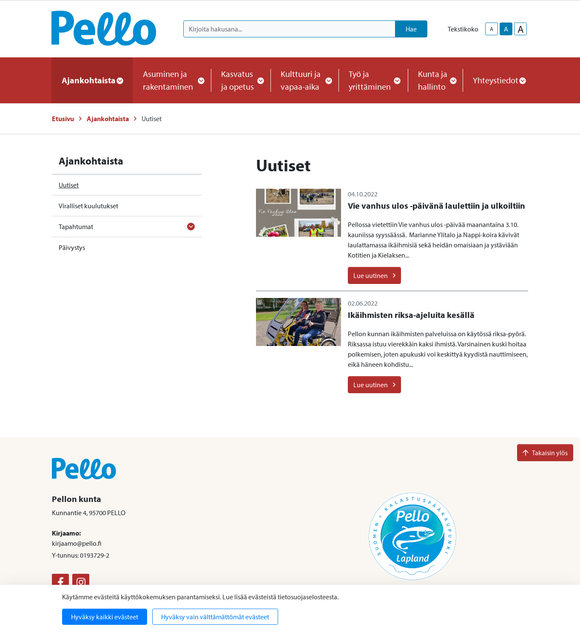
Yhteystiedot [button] (499, 80)
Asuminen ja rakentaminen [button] (172, 80)
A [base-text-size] (506, 29)
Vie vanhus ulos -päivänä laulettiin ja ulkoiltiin (436, 205)
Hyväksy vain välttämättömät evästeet (215, 616)
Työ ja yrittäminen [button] (373, 80)
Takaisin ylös (545, 452)
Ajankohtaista (108, 118)
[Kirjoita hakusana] (289, 28)
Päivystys (72, 247)
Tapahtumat (76, 226)
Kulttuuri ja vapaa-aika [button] (304, 80)
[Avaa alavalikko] (191, 226)
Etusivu (63, 118)
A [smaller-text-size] (491, 29)
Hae (411, 29)
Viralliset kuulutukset (88, 205)
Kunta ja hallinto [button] (435, 80)
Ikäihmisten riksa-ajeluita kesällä (411, 314)
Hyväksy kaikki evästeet (104, 616)
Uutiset (69, 185)
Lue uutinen (374, 275)
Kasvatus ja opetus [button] (240, 80)
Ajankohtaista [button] (92, 80)
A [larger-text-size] (520, 29)
